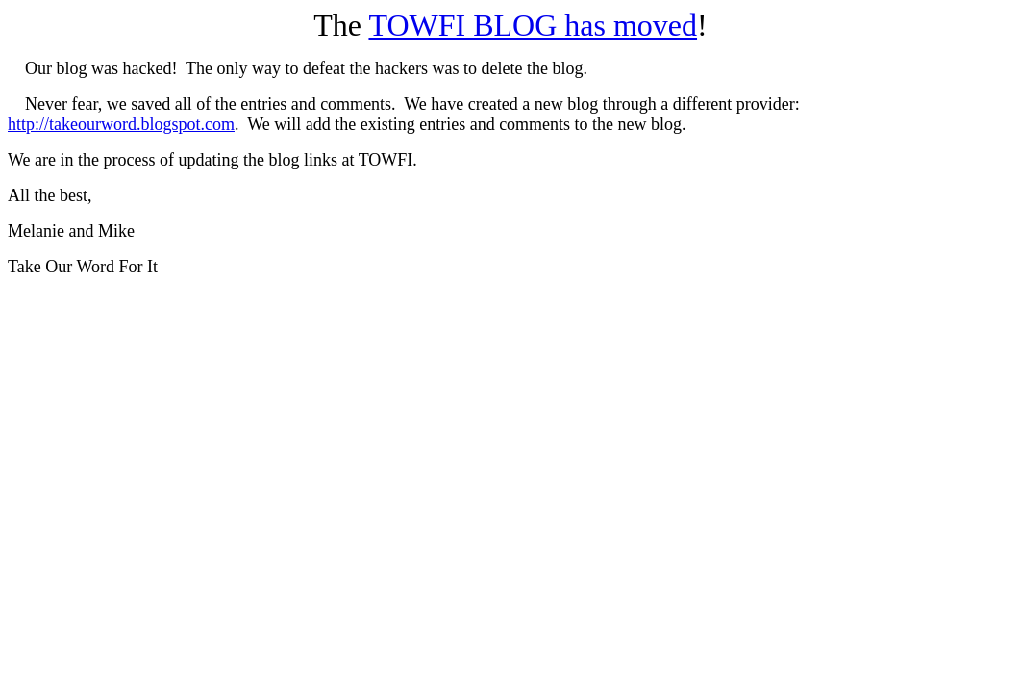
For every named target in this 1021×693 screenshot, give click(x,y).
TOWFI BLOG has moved (532, 25)
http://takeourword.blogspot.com (121, 124)
